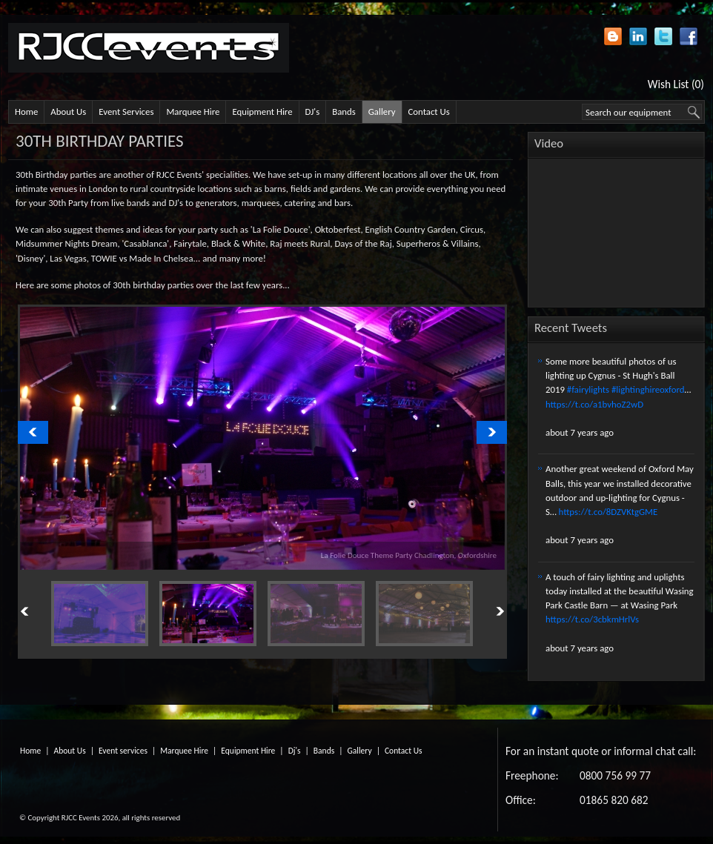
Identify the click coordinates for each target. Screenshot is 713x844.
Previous (41, 612)
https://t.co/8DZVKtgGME (608, 511)
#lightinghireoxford (648, 389)
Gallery (382, 111)
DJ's (312, 111)
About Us (68, 111)
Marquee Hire (192, 111)
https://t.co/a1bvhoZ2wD (594, 404)
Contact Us (429, 111)
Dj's (294, 750)
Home (26, 111)
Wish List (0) (676, 84)
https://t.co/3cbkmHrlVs (592, 619)
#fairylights (588, 389)
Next (483, 612)
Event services (123, 750)
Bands (344, 111)
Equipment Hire (262, 111)
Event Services (126, 111)
